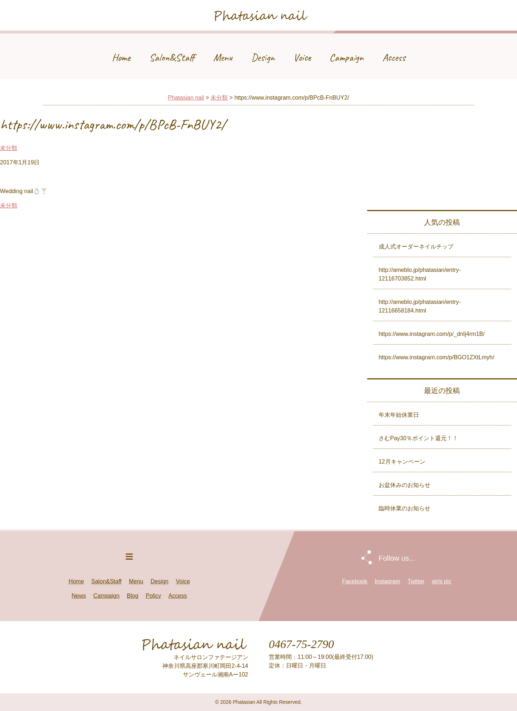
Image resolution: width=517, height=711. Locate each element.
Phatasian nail (186, 98)
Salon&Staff (172, 57)
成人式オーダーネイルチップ (416, 246)
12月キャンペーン (402, 462)
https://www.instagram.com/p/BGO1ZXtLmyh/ (436, 357)
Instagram (387, 581)
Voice (302, 57)
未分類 (219, 98)
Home (121, 57)
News (78, 596)
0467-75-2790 (301, 644)
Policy (153, 596)
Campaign (346, 57)
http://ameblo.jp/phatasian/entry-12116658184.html (420, 306)
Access (393, 57)
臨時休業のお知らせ (404, 508)
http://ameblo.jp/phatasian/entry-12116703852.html (420, 274)
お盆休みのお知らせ (404, 485)
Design (262, 57)
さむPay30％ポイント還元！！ (418, 438)
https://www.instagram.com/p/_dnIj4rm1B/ (432, 334)
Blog (132, 596)
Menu (222, 57)
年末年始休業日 (399, 415)
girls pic (441, 581)
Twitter (415, 581)
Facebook (354, 581)
